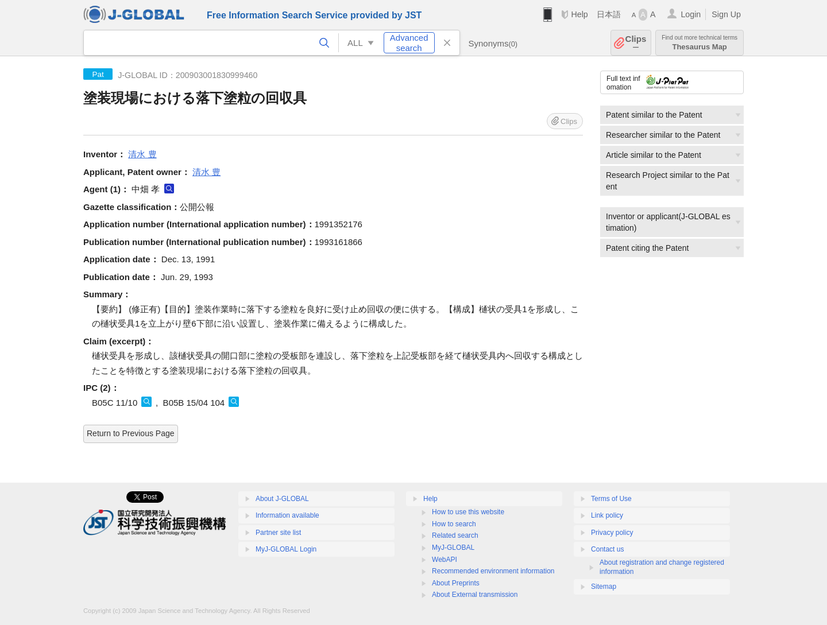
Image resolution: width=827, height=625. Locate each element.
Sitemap (603, 587)
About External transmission (474, 595)
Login (691, 14)
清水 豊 (142, 154)
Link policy (607, 515)
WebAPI (444, 560)
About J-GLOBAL (282, 499)
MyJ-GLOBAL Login (286, 549)
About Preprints (456, 583)
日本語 (609, 14)
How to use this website (468, 512)
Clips (636, 43)
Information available (287, 515)
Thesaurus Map (699, 42)
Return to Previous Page (131, 433)
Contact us (607, 549)
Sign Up (726, 14)
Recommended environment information (493, 571)
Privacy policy (612, 533)
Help (579, 14)
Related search (455, 535)
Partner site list (278, 533)
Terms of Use (611, 499)
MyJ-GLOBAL (453, 548)
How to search (454, 524)
